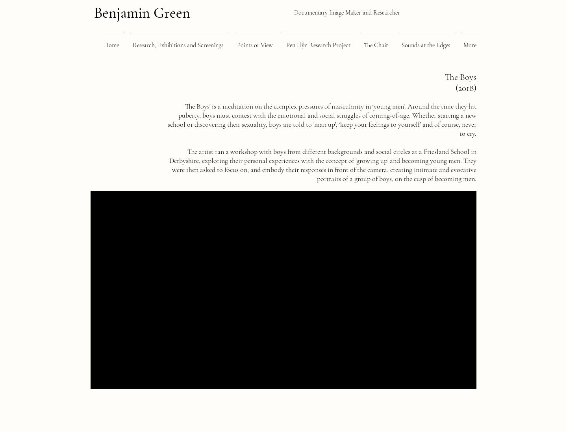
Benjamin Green (142, 13)
